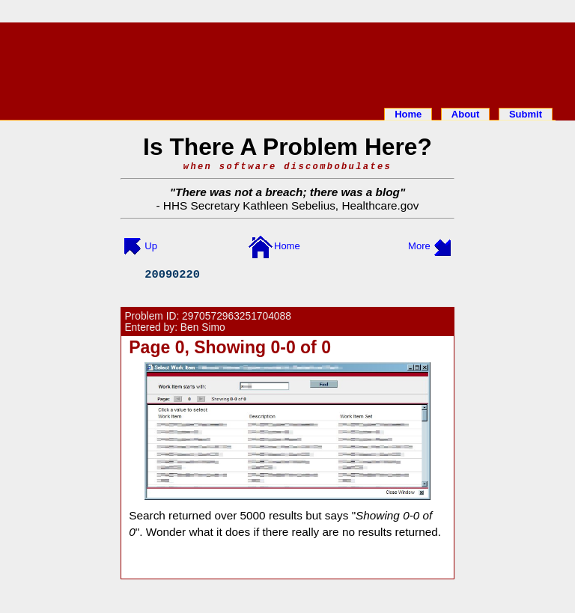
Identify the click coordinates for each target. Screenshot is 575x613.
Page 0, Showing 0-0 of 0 (230, 347)
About (465, 114)
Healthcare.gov (380, 205)
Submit (525, 114)
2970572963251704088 (236, 316)
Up (150, 245)
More (419, 245)
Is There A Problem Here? (287, 146)
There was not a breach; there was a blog (287, 192)
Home (408, 114)
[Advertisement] (287, 62)
